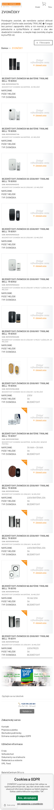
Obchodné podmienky (11, 733)
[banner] (11, 5)
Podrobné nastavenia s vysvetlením (27, 804)
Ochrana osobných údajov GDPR (16, 736)
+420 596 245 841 (27, 704)
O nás (4, 750)
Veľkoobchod (7, 754)
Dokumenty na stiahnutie (13, 757)
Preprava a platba (9, 729)
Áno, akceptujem (27, 798)
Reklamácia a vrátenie (11, 760)
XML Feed (6, 763)
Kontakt (5, 726)
